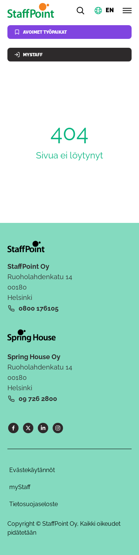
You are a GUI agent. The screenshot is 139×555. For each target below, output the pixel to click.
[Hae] (80, 10)
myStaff (19, 487)
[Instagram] (58, 428)
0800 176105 (39, 308)
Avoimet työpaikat (40, 32)
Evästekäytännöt (32, 470)
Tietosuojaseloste (33, 504)
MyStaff (28, 54)
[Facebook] (13, 428)
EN (110, 10)
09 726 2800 (38, 398)
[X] (28, 428)
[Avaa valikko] (127, 10)
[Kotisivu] (32, 10)
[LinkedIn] (43, 428)
